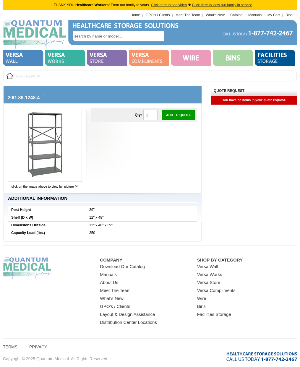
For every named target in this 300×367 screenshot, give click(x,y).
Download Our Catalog (122, 266)
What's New (215, 15)
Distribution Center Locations (128, 322)
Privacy (38, 347)
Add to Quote (178, 115)
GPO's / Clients (158, 15)
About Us (109, 282)
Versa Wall (207, 266)
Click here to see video (169, 5)
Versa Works (209, 274)
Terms (10, 347)
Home (135, 15)
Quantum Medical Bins (35, 35)
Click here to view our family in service (222, 5)
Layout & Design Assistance (127, 314)
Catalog (236, 15)
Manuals (255, 15)
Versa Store (208, 282)
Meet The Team (188, 15)
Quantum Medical (27, 268)
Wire (201, 298)
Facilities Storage (214, 314)
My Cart (273, 15)
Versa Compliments (216, 290)
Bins (201, 306)
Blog (289, 15)
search (173, 36)
